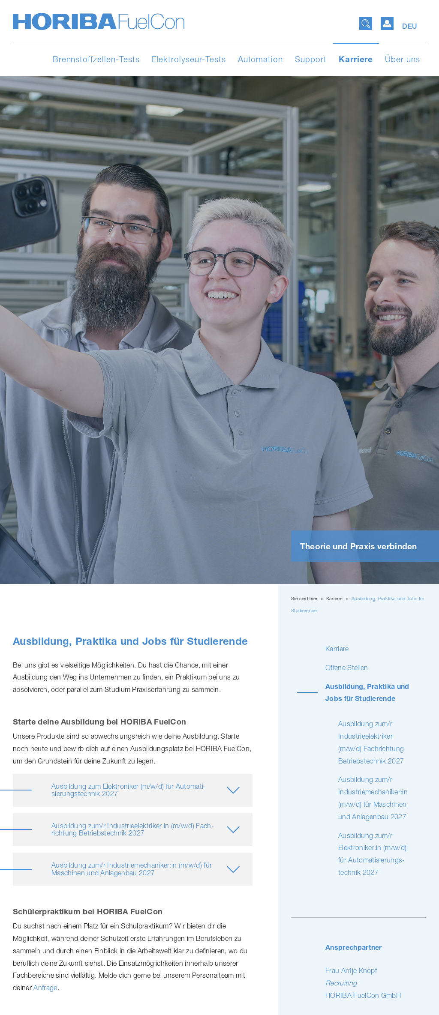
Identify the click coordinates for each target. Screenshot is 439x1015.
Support (311, 59)
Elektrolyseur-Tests (189, 59)
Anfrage (45, 987)
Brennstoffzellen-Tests (96, 59)
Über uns (402, 59)
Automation (260, 59)
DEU (410, 26)
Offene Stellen (346, 667)
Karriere (356, 59)
